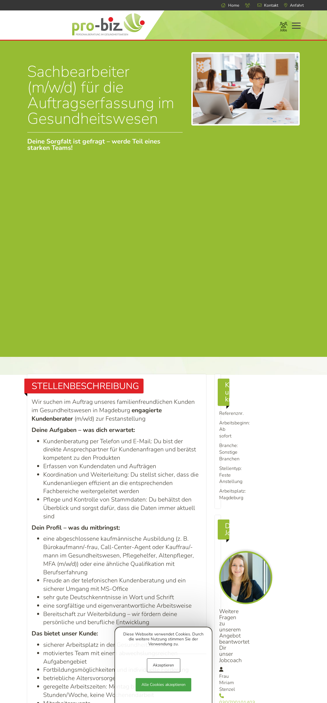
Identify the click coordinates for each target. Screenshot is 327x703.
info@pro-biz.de (257, 605)
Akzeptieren (163, 665)
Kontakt (267, 5)
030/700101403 (257, 597)
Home (230, 5)
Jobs (283, 27)
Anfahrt (294, 5)
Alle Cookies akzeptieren (163, 684)
